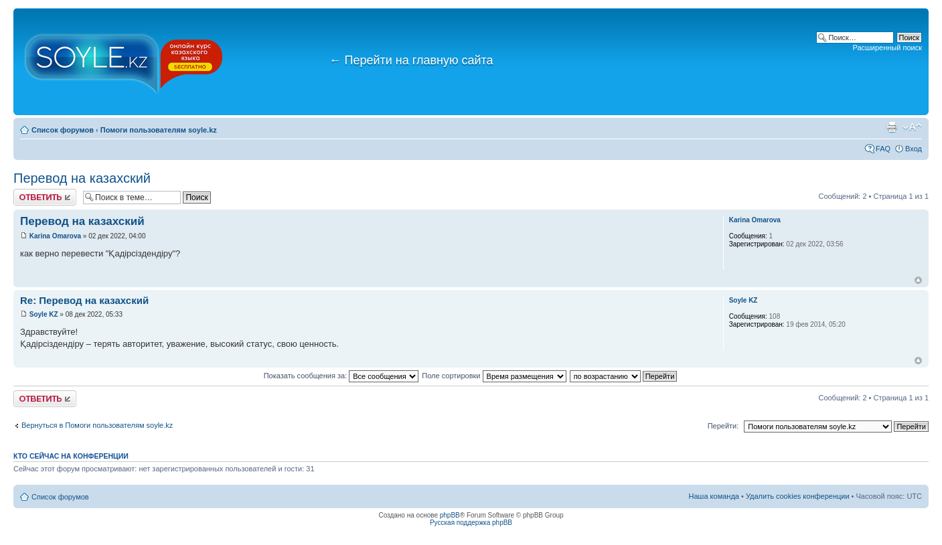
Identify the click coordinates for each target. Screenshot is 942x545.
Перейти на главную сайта (411, 60)
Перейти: (723, 426)
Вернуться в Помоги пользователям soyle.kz (97, 425)
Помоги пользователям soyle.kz (158, 130)
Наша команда (714, 496)
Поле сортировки (494, 376)
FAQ (883, 149)
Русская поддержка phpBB (471, 522)
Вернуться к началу (918, 280)
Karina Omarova (55, 236)
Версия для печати (891, 127)
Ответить (44, 197)
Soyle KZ (43, 314)
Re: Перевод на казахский (84, 300)
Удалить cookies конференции (798, 496)
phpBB (450, 515)
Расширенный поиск (887, 48)
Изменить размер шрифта (912, 127)
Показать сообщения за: (341, 376)
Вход (913, 149)
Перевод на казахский (82, 178)
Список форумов (62, 130)
